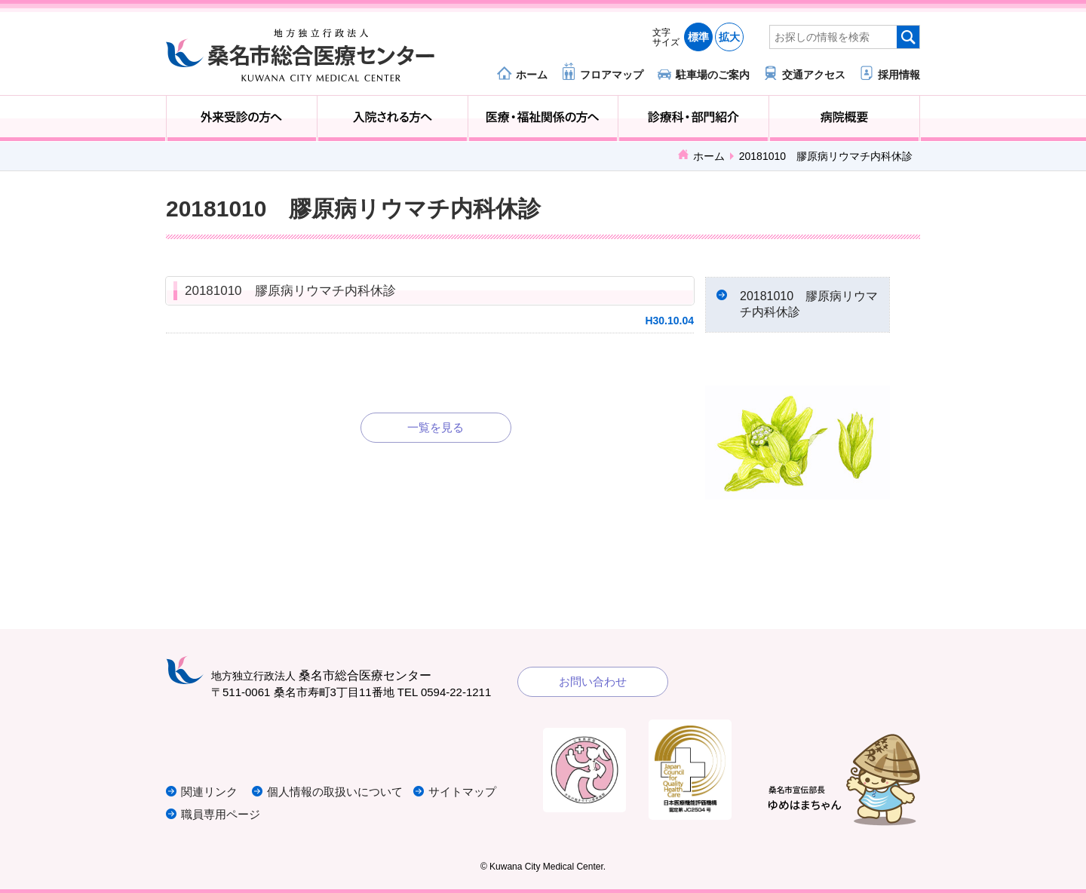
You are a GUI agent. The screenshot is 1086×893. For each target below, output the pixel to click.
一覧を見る (435, 427)
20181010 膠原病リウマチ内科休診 (290, 291)
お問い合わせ (593, 681)
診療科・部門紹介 (693, 118)
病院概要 (844, 118)
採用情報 (899, 74)
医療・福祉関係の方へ (543, 118)
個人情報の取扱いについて (335, 791)
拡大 (729, 37)
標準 (698, 37)
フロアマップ (611, 74)
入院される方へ (392, 118)
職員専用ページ (220, 814)
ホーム (532, 74)
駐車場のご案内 (713, 74)
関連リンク (209, 791)
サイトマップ (462, 791)
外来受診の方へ (241, 118)
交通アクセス (813, 74)
